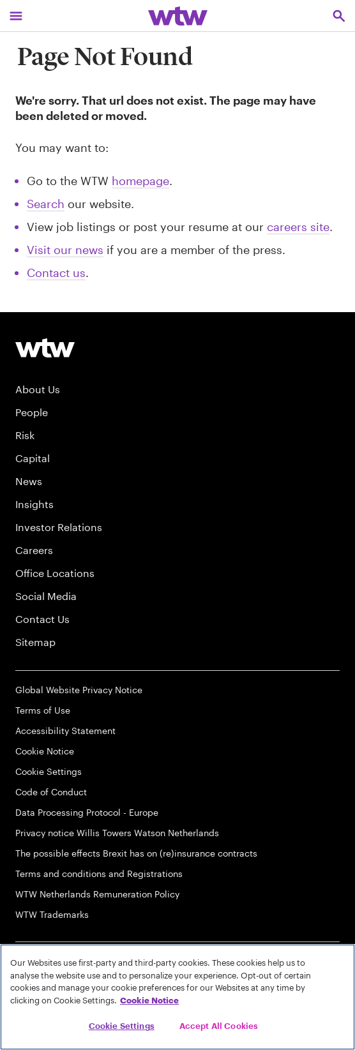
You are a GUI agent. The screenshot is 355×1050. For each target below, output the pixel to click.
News (28, 481)
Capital (32, 458)
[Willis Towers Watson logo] (45, 347)
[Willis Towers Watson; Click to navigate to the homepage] (178, 16)
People (31, 412)
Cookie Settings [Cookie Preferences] (48, 771)
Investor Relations (58, 527)
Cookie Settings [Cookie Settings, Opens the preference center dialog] (122, 1026)
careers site (298, 227)
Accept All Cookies (218, 1026)
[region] (177, 997)
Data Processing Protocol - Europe (86, 812)
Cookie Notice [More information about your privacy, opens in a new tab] (149, 1000)
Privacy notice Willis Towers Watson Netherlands (117, 832)
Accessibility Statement (65, 730)
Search (45, 204)
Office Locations (54, 573)
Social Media (46, 596)
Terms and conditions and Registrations (99, 873)
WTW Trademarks (52, 914)
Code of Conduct (51, 791)
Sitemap (35, 642)
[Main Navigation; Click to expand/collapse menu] (16, 15)
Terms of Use (42, 710)
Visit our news (65, 250)
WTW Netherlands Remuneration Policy (97, 894)
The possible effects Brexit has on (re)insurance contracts (136, 853)
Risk (24, 435)
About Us (37, 389)
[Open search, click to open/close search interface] (339, 15)
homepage (140, 181)
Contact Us (42, 619)
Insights (34, 504)
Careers (34, 550)
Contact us (56, 273)
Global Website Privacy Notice (78, 689)
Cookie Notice (44, 751)
